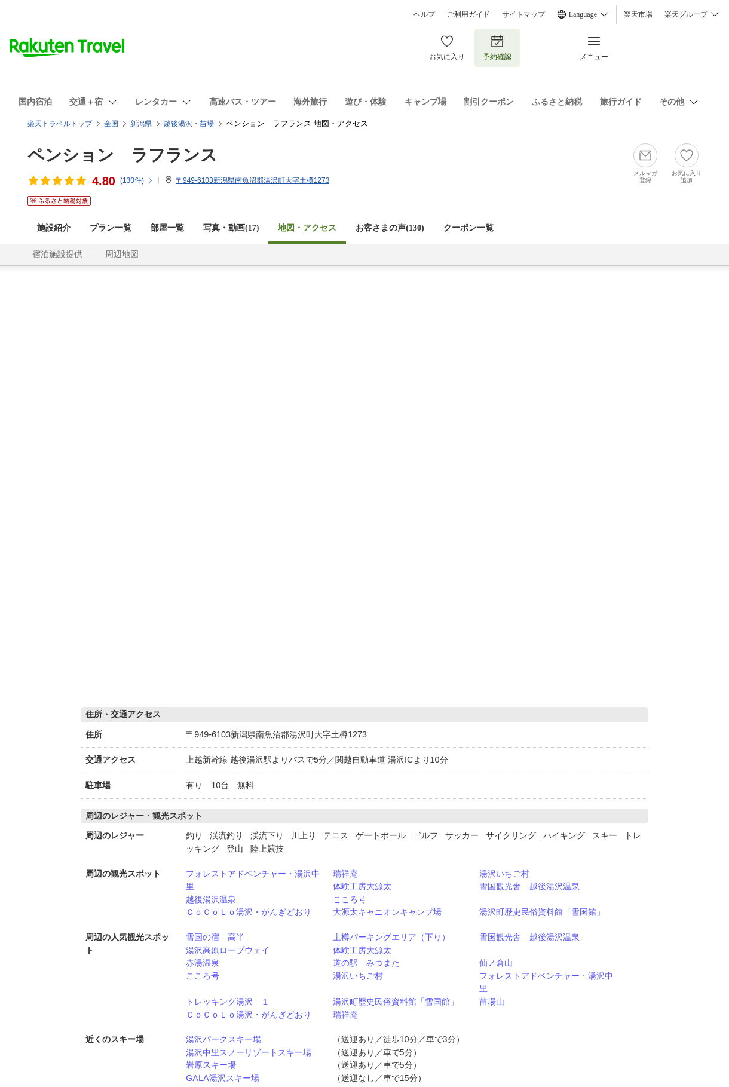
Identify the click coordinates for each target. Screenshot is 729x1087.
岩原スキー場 (211, 1065)
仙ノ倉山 (496, 962)
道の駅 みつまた (366, 962)
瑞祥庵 (345, 873)
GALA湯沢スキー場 (222, 1078)
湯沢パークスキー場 (223, 1039)
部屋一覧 (167, 227)
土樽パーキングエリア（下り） (391, 937)
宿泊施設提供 (57, 254)
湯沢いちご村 (504, 873)
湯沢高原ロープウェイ (227, 950)
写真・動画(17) (231, 227)
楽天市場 (638, 14)
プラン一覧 (110, 227)
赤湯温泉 (202, 962)
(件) (137, 180)
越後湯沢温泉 (211, 899)
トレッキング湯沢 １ (227, 1001)
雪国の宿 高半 (215, 937)
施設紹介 (54, 227)
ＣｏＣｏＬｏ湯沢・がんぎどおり (248, 912)
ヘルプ (424, 14)
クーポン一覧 (468, 227)
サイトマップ (523, 14)
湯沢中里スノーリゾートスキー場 (248, 1052)
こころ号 (349, 899)
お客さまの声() (390, 227)
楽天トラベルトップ (59, 124)
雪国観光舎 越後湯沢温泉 (529, 886)
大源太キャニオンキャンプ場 (387, 912)
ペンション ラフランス (122, 155)
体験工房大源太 (362, 886)
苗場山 (491, 1001)
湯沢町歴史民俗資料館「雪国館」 (542, 912)
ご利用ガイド (468, 14)
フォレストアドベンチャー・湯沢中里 (253, 880)
